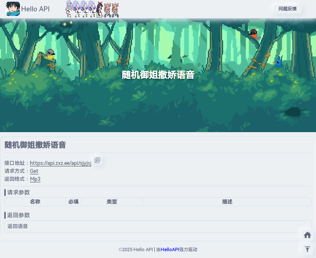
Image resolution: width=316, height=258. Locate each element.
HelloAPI (170, 249)
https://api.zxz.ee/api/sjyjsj (60, 163)
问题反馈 (287, 9)
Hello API (35, 9)
